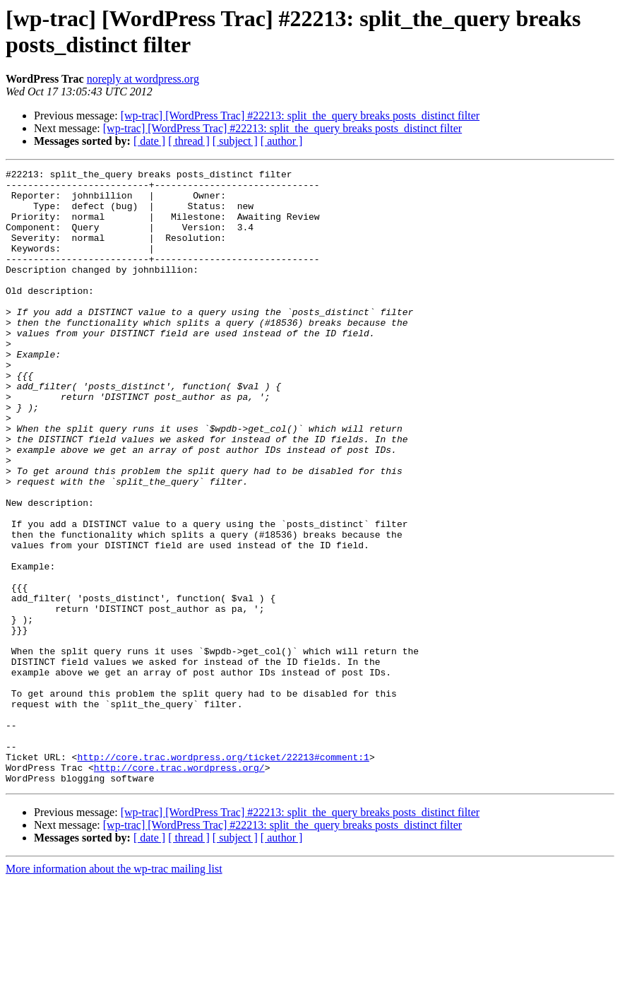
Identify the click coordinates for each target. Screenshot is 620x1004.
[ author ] (282, 141)
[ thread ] (189, 141)
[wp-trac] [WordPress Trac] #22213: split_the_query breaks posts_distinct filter (300, 116)
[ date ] (149, 141)
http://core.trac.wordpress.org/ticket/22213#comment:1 (223, 875)
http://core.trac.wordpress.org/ (179, 888)
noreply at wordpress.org (143, 79)
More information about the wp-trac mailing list (114, 992)
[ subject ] (235, 141)
